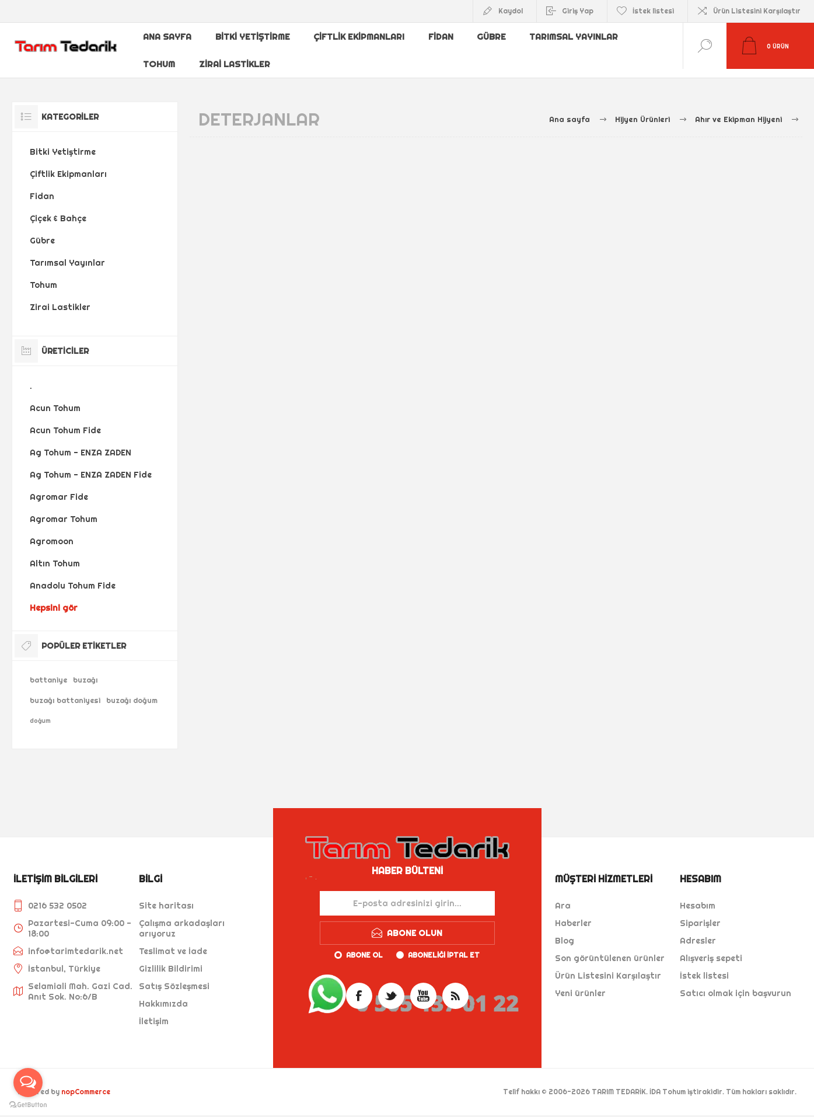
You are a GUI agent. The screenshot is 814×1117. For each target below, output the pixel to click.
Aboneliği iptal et (444, 946)
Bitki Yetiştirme (254, 37)
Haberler (573, 914)
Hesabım (697, 897)
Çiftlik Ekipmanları (360, 37)
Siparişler (700, 914)
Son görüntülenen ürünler (610, 949)
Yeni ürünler (580, 984)
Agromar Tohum (63, 510)
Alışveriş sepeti (711, 949)
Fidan (442, 37)
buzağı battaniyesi (65, 691)
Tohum (160, 55)
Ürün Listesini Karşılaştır (757, 10)
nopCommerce (85, 1082)
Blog (564, 932)
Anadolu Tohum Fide (73, 577)
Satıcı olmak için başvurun (735, 984)
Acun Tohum (55, 399)
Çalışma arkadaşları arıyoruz (182, 919)
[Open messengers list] (28, 1082)
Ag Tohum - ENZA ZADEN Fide (91, 466)
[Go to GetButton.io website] (28, 1105)
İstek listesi (704, 967)
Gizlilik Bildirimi (170, 960)
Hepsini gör (54, 599)
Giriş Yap (577, 10)
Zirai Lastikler (235, 55)
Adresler (698, 932)
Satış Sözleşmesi (174, 977)
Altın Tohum (55, 554)
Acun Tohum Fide (65, 421)
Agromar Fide (59, 488)
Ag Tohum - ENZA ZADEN (80, 444)
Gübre (494, 37)
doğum (40, 712)
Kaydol (510, 10)
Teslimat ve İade (173, 942)
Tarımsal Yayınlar (576, 37)
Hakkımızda (163, 995)
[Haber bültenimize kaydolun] (407, 894)
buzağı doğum (132, 691)
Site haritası (166, 897)
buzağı (85, 671)
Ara (563, 897)
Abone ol (364, 946)
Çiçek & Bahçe (58, 209)
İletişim (154, 1012)
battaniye (48, 671)
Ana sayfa (168, 37)
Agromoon (52, 532)
